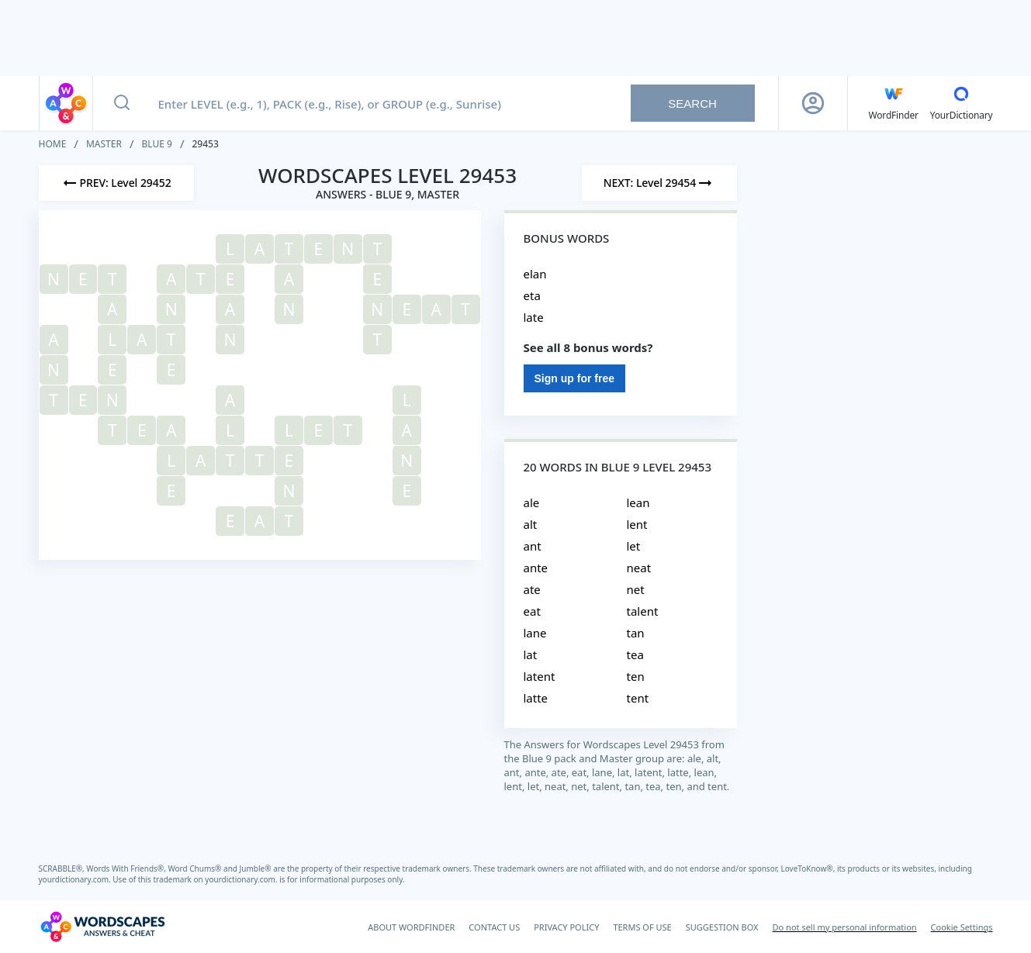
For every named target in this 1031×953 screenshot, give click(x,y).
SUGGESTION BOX (722, 927)
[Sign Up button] (813, 103)
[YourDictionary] (961, 103)
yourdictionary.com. (76, 879)
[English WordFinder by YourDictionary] (894, 103)
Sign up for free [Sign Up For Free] (574, 378)
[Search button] (121, 103)
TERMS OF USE (642, 927)
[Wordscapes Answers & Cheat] (102, 927)
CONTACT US (494, 927)
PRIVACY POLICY (566, 927)
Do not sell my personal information (845, 927)
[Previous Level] (116, 183)
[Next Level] (659, 183)
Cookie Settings (962, 927)
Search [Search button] (692, 103)
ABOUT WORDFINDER (411, 927)
